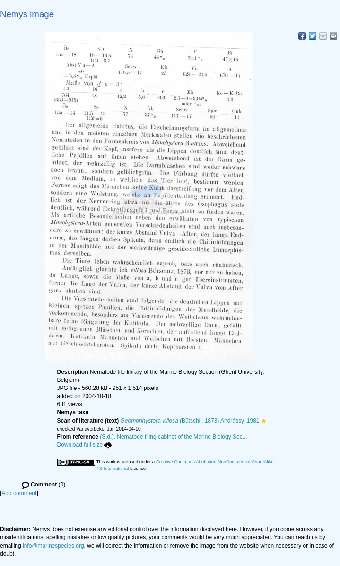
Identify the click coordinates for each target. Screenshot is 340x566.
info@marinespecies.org (53, 545)
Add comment (18, 493)
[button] (263, 420)
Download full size (84, 445)
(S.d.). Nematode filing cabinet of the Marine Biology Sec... (173, 436)
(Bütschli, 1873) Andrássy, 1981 (190, 420)
